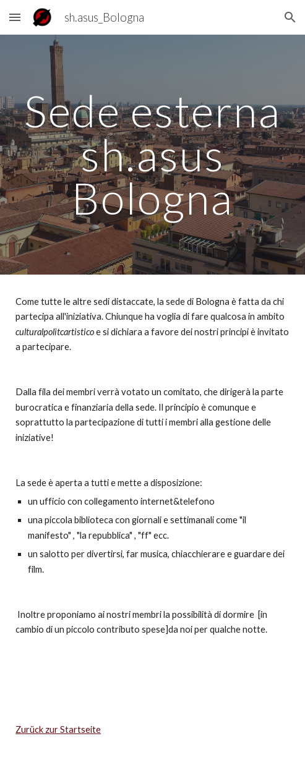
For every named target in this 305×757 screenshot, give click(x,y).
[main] (152, 154)
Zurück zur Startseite (58, 729)
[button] (15, 17)
